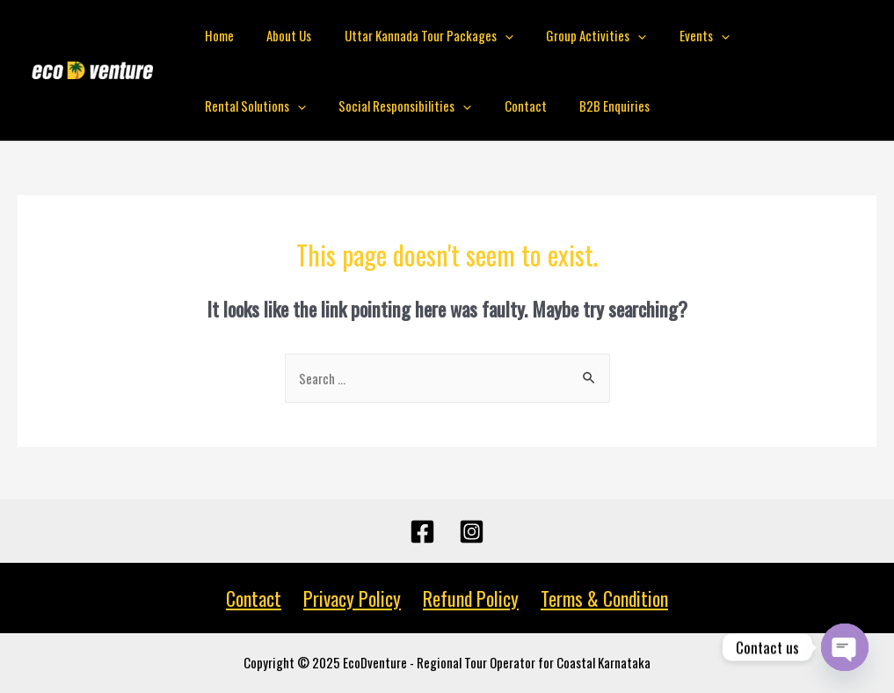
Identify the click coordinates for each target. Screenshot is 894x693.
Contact (381, 105)
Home (215, 35)
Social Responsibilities (267, 105)
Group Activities (573, 35)
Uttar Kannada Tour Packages (412, 35)
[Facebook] (422, 531)
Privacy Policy (353, 598)
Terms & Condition (601, 598)
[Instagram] (471, 531)
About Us (279, 35)
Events (675, 35)
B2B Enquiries (464, 105)
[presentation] (488, 35)
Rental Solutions (776, 35)
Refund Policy (469, 598)
